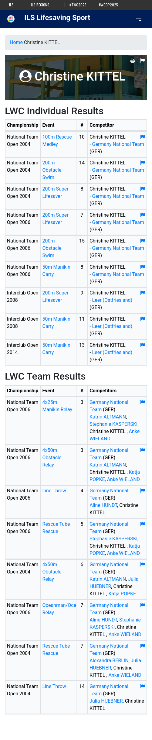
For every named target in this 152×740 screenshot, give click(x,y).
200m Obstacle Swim (52, 170)
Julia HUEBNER (106, 701)
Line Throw (54, 491)
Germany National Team (118, 144)
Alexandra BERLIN (109, 660)
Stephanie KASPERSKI (113, 424)
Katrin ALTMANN (108, 417)
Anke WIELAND (123, 479)
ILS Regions (40, 4)
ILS (11, 4)
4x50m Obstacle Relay (52, 457)
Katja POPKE (122, 594)
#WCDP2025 (108, 4)
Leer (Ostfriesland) (112, 300)
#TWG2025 (77, 4)
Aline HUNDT (103, 505)
